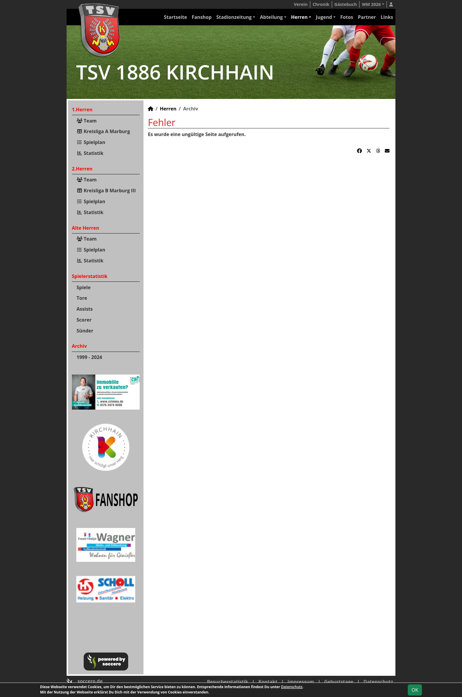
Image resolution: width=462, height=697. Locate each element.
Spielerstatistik (90, 276)
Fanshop (202, 17)
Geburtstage (338, 681)
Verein (301, 4)
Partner (367, 17)
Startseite (175, 17)
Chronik (321, 4)
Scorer (84, 320)
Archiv (79, 346)
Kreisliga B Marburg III (106, 190)
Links (387, 17)
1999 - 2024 (89, 357)
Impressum (301, 681)
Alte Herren (85, 228)
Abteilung (271, 17)
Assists (85, 309)
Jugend (324, 17)
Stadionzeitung (234, 17)
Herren (299, 17)
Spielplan (91, 142)
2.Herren (82, 168)
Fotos (346, 17)
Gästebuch (345, 4)
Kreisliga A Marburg (103, 131)
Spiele (84, 287)
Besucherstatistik (227, 681)
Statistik (90, 153)
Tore (82, 298)
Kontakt (268, 681)
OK (415, 690)
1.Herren (82, 109)
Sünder (85, 330)
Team (87, 120)
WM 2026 (371, 4)
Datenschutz (378, 681)
